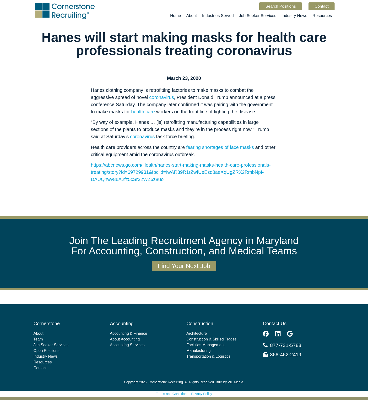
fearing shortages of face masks (220, 147)
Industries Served (218, 15)
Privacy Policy (201, 394)
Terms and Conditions (172, 394)
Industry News (294, 15)
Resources (322, 15)
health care (143, 111)
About (191, 15)
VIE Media (235, 382)
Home (175, 15)
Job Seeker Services (257, 15)
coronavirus (161, 97)
